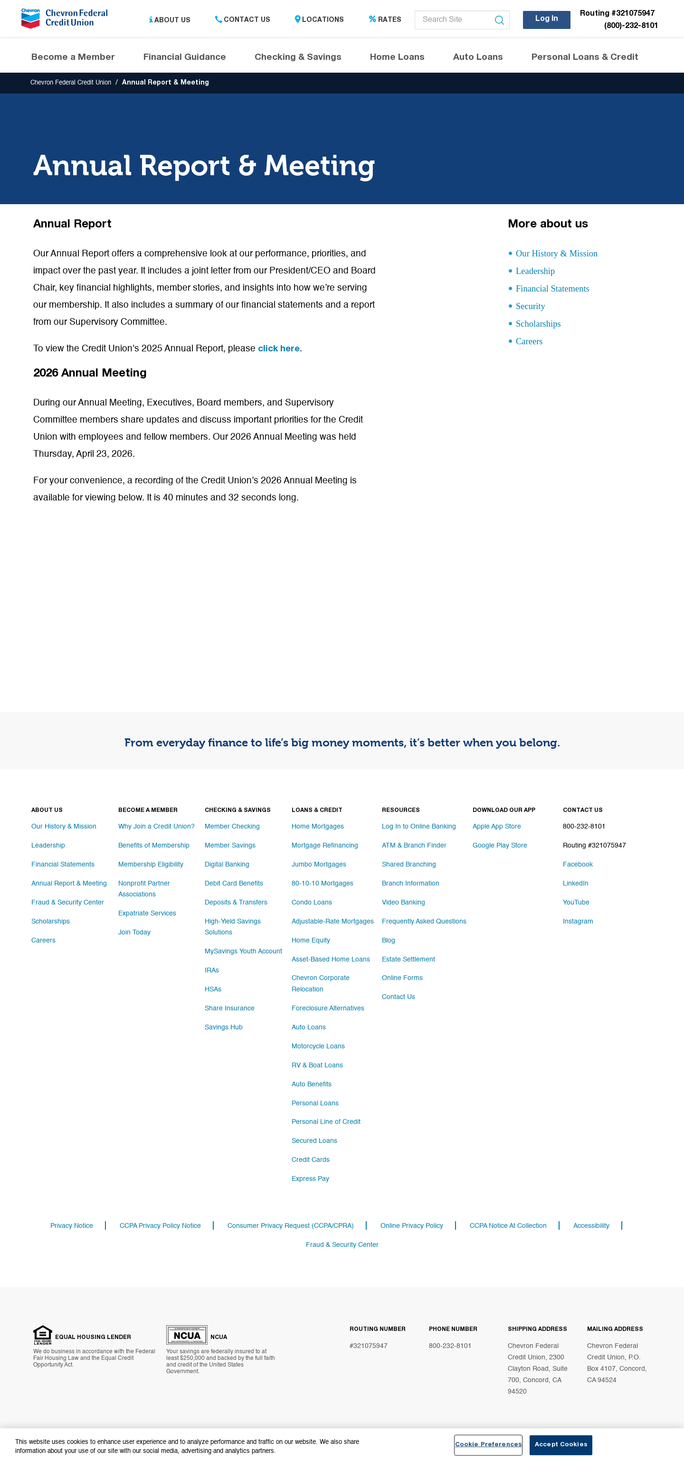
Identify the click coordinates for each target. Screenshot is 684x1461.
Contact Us (242, 20)
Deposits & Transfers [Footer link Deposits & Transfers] (236, 903)
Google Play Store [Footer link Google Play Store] (500, 846)
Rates (385, 20)
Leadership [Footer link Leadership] (48, 846)
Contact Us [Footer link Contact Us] (398, 998)
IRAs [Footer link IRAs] (212, 970)
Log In (546, 19)
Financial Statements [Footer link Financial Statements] (63, 865)
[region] (342, 1444)
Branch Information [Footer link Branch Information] (410, 884)
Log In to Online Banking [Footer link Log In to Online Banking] (419, 827)
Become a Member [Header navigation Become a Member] (73, 59)
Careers (532, 343)
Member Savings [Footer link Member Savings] (230, 846)
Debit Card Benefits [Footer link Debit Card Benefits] (234, 884)
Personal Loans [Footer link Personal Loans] (315, 1103)
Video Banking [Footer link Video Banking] (403, 903)
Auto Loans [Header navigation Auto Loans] (478, 59)
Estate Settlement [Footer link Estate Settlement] (408, 960)
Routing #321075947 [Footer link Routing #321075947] (594, 846)
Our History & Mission (560, 255)
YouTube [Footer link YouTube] (576, 903)
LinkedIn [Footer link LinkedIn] (576, 884)
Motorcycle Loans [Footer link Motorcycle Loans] (318, 1046)
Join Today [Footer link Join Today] (134, 932)
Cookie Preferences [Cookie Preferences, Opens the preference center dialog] (488, 1445)
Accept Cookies (561, 1445)
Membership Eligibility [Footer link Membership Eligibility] (150, 865)
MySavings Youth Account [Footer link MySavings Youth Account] (243, 951)
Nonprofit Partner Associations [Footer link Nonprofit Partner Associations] (144, 889)
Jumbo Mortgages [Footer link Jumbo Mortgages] (319, 865)
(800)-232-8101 (631, 26)
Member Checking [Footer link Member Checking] (232, 827)
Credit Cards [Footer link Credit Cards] (311, 1160)
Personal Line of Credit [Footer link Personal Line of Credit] (326, 1122)
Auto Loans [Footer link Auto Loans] (309, 1027)
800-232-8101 (450, 1347)
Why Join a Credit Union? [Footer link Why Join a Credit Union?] (156, 827)
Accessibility (591, 1226)
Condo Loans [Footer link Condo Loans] (312, 903)
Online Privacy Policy (411, 1226)
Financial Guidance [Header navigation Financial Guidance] (184, 59)
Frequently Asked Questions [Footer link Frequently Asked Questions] (424, 922)
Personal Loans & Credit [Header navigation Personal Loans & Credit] (585, 59)
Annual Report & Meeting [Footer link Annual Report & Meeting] (69, 884)
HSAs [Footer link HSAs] (213, 989)
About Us (169, 20)
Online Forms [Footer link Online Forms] (402, 979)
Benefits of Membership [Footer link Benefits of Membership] (154, 846)
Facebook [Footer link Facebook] (578, 865)
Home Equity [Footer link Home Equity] (311, 941)
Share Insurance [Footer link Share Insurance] (230, 1008)
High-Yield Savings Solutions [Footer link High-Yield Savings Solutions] (233, 927)
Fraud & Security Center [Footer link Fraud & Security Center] (67, 903)
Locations (319, 20)
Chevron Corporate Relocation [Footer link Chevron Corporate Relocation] (321, 984)
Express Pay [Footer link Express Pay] (310, 1179)
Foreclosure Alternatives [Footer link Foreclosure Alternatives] (328, 1008)
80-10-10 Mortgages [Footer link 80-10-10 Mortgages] (322, 884)
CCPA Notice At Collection (508, 1226)
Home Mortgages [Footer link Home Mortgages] (318, 827)
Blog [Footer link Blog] (388, 941)
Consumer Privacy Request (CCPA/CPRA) (291, 1226)
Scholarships (542, 325)
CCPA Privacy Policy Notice (160, 1226)
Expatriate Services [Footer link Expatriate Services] (147, 913)
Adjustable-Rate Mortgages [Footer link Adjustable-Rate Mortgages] (333, 922)
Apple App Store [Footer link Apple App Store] (497, 827)
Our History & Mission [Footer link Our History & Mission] (63, 827)
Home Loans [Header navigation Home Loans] (397, 59)
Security (532, 307)
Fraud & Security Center (342, 1245)
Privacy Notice (71, 1226)
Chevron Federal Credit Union (75, 84)
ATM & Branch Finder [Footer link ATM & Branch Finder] (414, 846)
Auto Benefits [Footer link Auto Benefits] (312, 1084)
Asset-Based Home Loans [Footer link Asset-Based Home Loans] (331, 960)
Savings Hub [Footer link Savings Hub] (224, 1027)
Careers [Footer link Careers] (43, 941)
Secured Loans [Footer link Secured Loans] (314, 1141)
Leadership (539, 272)
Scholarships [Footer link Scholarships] (50, 922)
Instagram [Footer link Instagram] (578, 922)
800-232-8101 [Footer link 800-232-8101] (584, 827)
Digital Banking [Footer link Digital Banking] (227, 865)
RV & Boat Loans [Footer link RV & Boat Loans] (317, 1065)
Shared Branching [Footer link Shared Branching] (409, 865)
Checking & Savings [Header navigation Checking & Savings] (298, 59)
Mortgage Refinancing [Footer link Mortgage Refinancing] (325, 846)
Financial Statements (559, 290)
